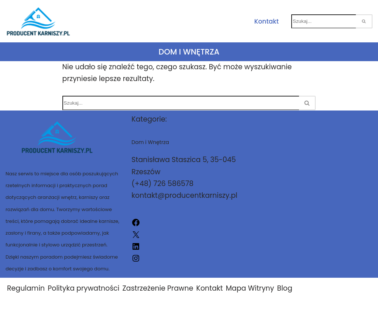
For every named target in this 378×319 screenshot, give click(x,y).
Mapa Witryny (250, 288)
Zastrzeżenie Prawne (158, 288)
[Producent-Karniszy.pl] (38, 21)
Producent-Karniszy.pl (244, 309)
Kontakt (266, 21)
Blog (284, 288)
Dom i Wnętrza (189, 51)
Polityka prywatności (83, 288)
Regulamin (26, 288)
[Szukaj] (323, 21)
